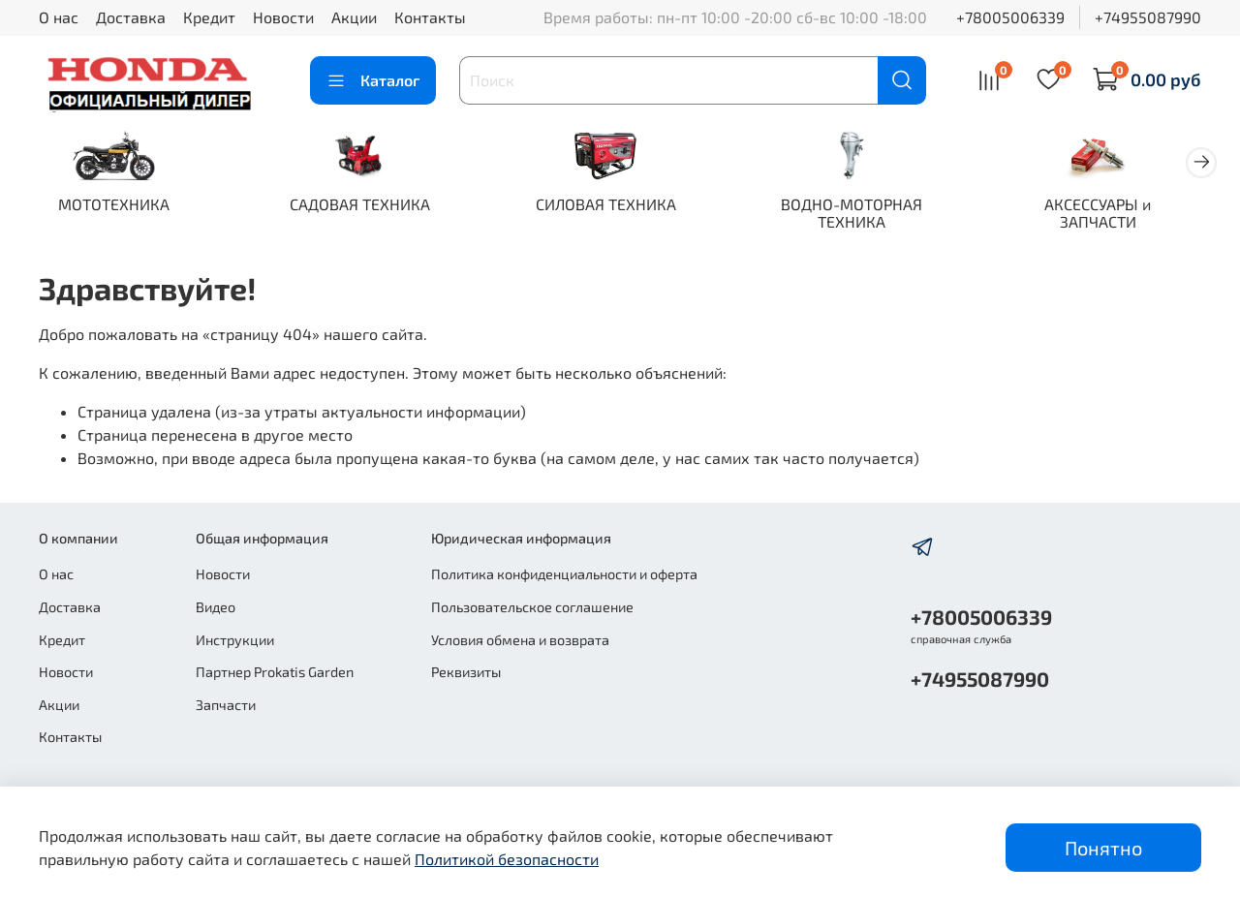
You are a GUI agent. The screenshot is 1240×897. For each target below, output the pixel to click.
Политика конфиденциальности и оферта (564, 574)
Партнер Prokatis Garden (275, 672)
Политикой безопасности (507, 859)
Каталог (372, 80)
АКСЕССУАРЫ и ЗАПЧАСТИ (1123, 214)
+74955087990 (1148, 17)
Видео (215, 607)
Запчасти (226, 704)
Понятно (1103, 847)
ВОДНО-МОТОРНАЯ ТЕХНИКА (872, 214)
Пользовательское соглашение (532, 607)
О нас (58, 17)
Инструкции (235, 640)
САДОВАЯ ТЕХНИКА (368, 206)
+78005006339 (1010, 17)
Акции (354, 17)
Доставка (131, 17)
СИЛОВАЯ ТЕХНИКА (620, 206)
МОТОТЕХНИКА (116, 206)
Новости (283, 17)
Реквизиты (466, 672)
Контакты (430, 17)
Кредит (209, 17)
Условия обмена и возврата (520, 640)
